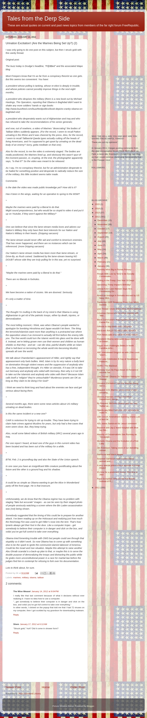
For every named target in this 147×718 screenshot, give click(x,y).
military (25, 577)
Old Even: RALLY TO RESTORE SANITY (116, 330)
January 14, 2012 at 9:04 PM (45, 591)
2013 (97, 212)
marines (17, 577)
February (102, 262)
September (103, 233)
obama (33, 577)
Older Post (77, 687)
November (103, 224)
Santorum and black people (110, 454)
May (100, 249)
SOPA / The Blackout (107, 366)
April (100, 253)
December (103, 220)
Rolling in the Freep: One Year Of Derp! (115, 280)
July (100, 241)
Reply (16, 615)
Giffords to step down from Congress (114, 326)
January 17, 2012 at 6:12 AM (33, 624)
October (102, 229)
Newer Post (13, 687)
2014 (97, 208)
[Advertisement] (106, 82)
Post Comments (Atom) (30, 693)
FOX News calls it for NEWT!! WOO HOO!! (117, 335)
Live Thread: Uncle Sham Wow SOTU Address (119, 309)
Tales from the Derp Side (38, 18)
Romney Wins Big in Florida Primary (114, 269)
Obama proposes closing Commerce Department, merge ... (114, 398)
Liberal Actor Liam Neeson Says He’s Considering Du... (114, 290)
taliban (40, 577)
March (101, 258)
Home (46, 687)
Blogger (90, 706)
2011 (97, 487)
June (100, 245)
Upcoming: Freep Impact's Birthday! (114, 285)
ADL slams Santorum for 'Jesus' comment (117, 423)
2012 (97, 217)
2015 (97, 204)
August (101, 237)
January (102, 266)
